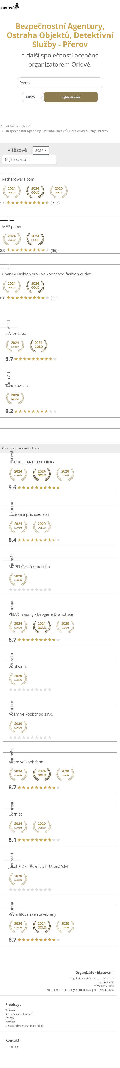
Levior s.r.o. (15, 333)
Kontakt (13, 1047)
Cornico (16, 814)
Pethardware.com (18, 179)
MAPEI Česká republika (29, 566)
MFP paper (12, 226)
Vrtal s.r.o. (18, 666)
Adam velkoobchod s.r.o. (31, 714)
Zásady (9, 1018)
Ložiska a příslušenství (29, 514)
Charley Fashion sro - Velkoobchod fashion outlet (46, 274)
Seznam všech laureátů (19, 1014)
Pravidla (10, 1022)
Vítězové (10, 1010)
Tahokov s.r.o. (18, 385)
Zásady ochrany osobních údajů (24, 1026)
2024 (39, 150)
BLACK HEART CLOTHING (31, 462)
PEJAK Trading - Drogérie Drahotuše (41, 614)
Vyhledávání (71, 97)
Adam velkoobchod (26, 761)
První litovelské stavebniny (32, 914)
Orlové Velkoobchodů (15, 126)
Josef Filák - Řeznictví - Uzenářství (38, 866)
